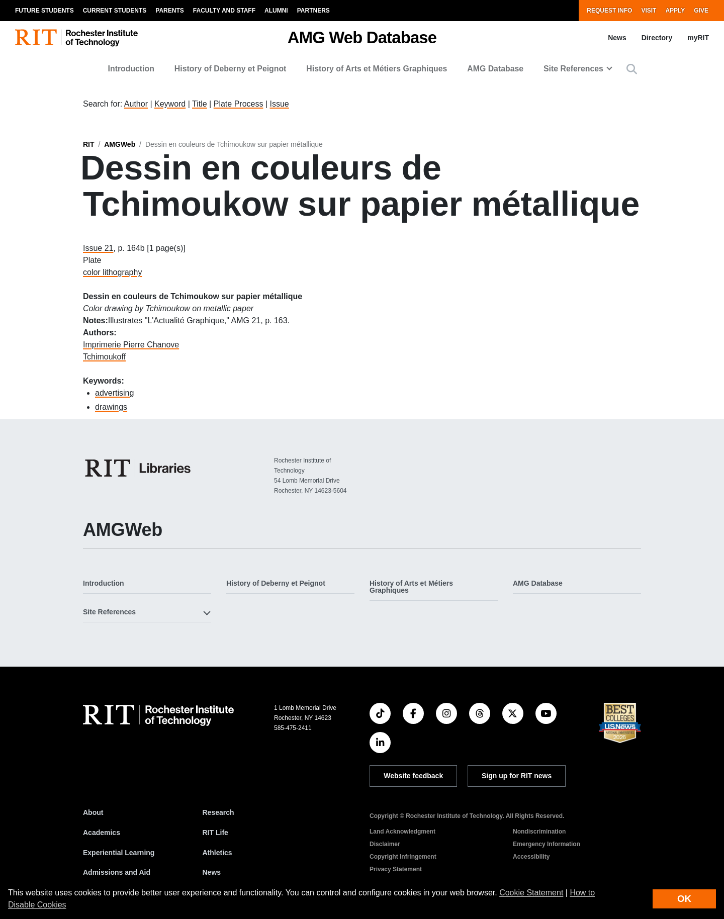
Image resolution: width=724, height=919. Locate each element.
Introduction (131, 68)
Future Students (44, 10)
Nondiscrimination (539, 831)
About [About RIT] (93, 812)
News (617, 38)
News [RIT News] (212, 872)
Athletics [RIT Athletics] (217, 853)
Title (199, 104)
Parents (169, 10)
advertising (114, 393)
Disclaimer (385, 844)
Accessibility (531, 856)
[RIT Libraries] (139, 468)
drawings (111, 407)
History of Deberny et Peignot (230, 68)
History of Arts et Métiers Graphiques (376, 68)
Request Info (609, 10)
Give (701, 10)
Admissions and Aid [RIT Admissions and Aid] (116, 872)
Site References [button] (573, 68)
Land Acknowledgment (402, 831)
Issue (279, 104)
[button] (631, 69)
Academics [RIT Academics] (101, 833)
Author (136, 104)
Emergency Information (546, 844)
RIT (89, 144)
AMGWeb (119, 144)
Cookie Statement (531, 892)
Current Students (115, 10)
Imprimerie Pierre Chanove (131, 344)
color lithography (112, 272)
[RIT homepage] (76, 38)
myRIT (698, 38)
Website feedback (413, 776)
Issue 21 (98, 248)
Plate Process (238, 104)
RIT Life (215, 833)
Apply (675, 10)
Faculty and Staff (224, 10)
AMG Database (495, 68)
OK (684, 898)
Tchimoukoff (104, 356)
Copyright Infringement (403, 856)
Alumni (276, 10)
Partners (313, 10)
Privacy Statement (396, 869)
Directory (657, 38)
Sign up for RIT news (517, 776)
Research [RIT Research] (218, 812)
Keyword (170, 104)
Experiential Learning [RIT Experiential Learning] (118, 853)
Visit (648, 10)
